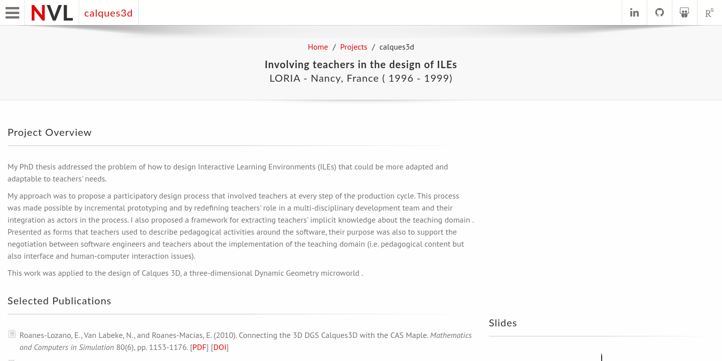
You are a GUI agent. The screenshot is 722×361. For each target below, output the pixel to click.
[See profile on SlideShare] (684, 12)
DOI (219, 347)
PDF (200, 347)
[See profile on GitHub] (659, 12)
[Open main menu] (12, 12)
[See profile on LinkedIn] (634, 12)
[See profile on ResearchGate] (709, 12)
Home (318, 47)
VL (52, 12)
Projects (354, 47)
